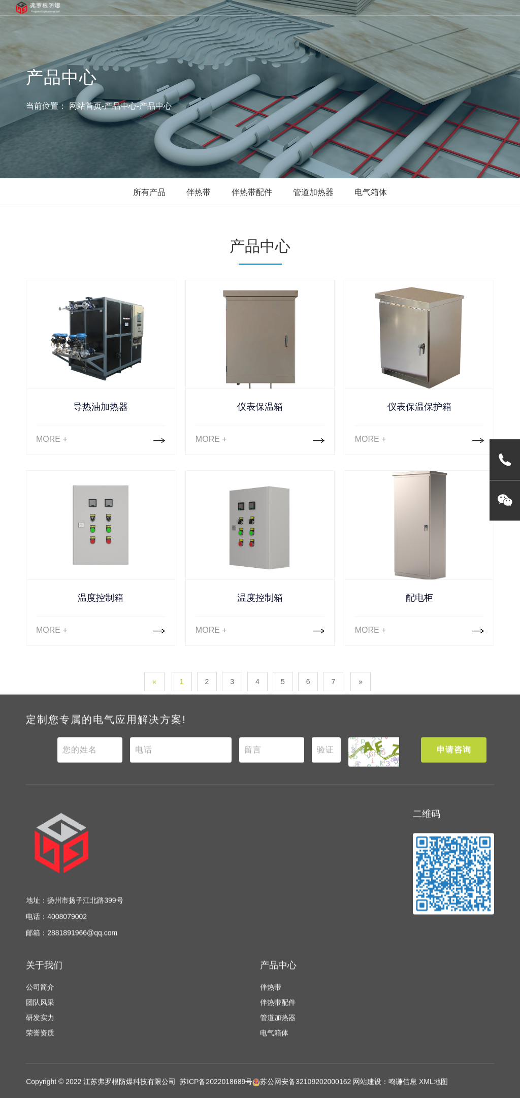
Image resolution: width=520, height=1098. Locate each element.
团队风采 (40, 1012)
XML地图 (433, 1091)
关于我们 (44, 974)
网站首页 (85, 106)
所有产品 (149, 192)
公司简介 (40, 996)
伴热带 (198, 192)
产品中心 (120, 106)
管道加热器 (313, 192)
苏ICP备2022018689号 (216, 1091)
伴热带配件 (252, 192)
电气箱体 (370, 192)
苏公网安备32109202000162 (301, 1091)
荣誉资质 (40, 1042)
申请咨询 (454, 758)
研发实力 (40, 1027)
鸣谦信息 (402, 1091)
